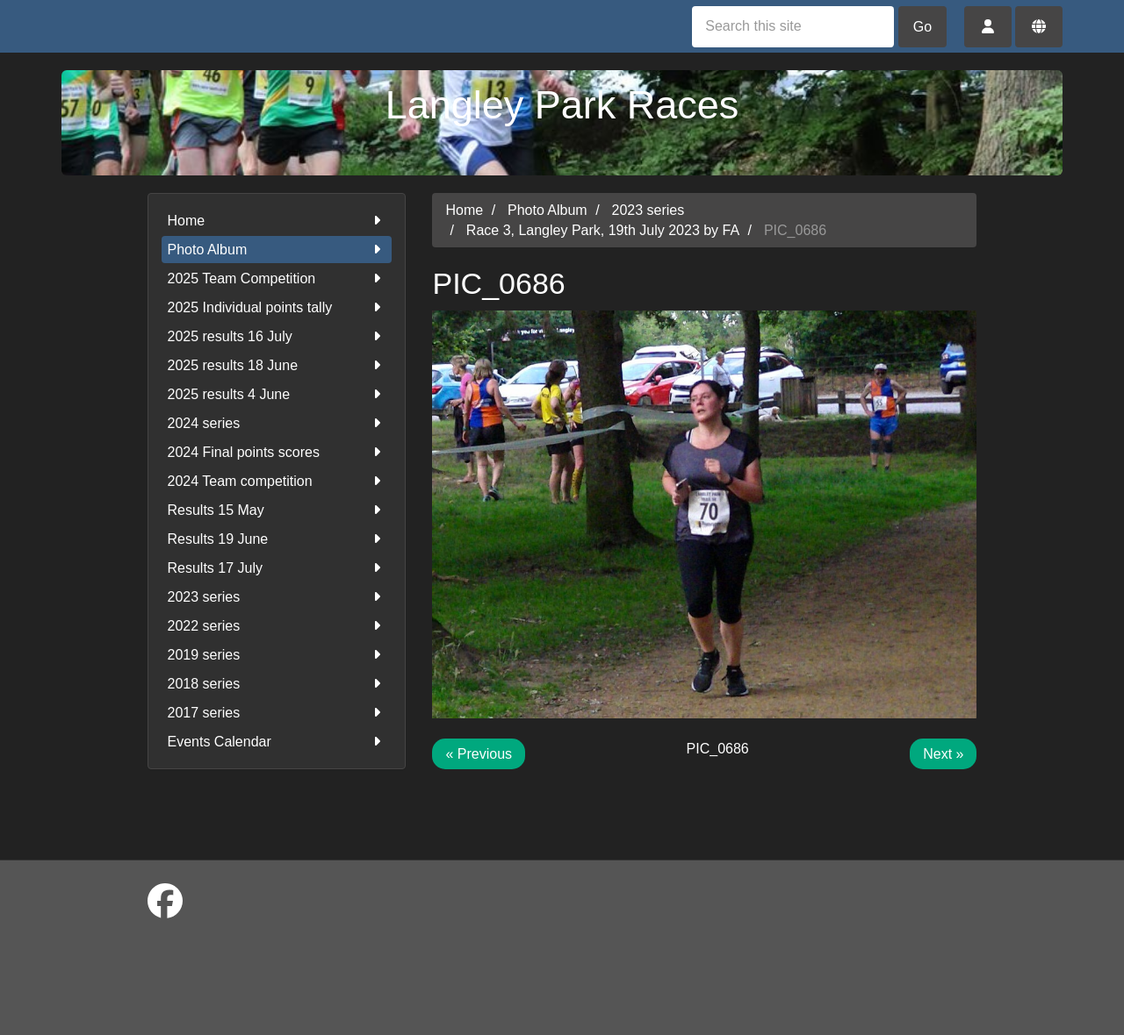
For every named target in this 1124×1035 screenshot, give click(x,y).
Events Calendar (277, 742)
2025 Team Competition (277, 278)
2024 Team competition (277, 481)
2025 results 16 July (277, 336)
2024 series (277, 423)
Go (922, 26)
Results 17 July (277, 568)
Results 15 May (277, 510)
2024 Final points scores (277, 452)
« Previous (478, 753)
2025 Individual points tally (277, 307)
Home (277, 221)
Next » (943, 753)
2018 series (277, 684)
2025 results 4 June (277, 394)
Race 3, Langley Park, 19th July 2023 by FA (602, 230)
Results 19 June (277, 539)
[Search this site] (793, 26)
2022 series (277, 626)
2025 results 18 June (277, 365)
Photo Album (277, 249)
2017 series (277, 713)
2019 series (277, 655)
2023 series (277, 597)
